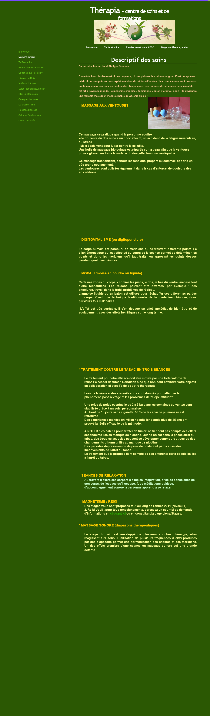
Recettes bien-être (27, 109)
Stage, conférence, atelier (174, 47)
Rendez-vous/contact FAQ (140, 47)
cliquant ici (118, 513)
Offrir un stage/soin (28, 94)
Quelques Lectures (28, 99)
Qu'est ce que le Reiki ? (30, 72)
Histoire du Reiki (26, 78)
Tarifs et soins (111, 47)
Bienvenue (92, 47)
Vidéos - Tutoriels (27, 83)
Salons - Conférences (29, 115)
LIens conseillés (26, 120)
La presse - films (26, 104)
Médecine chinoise (26, 57)
